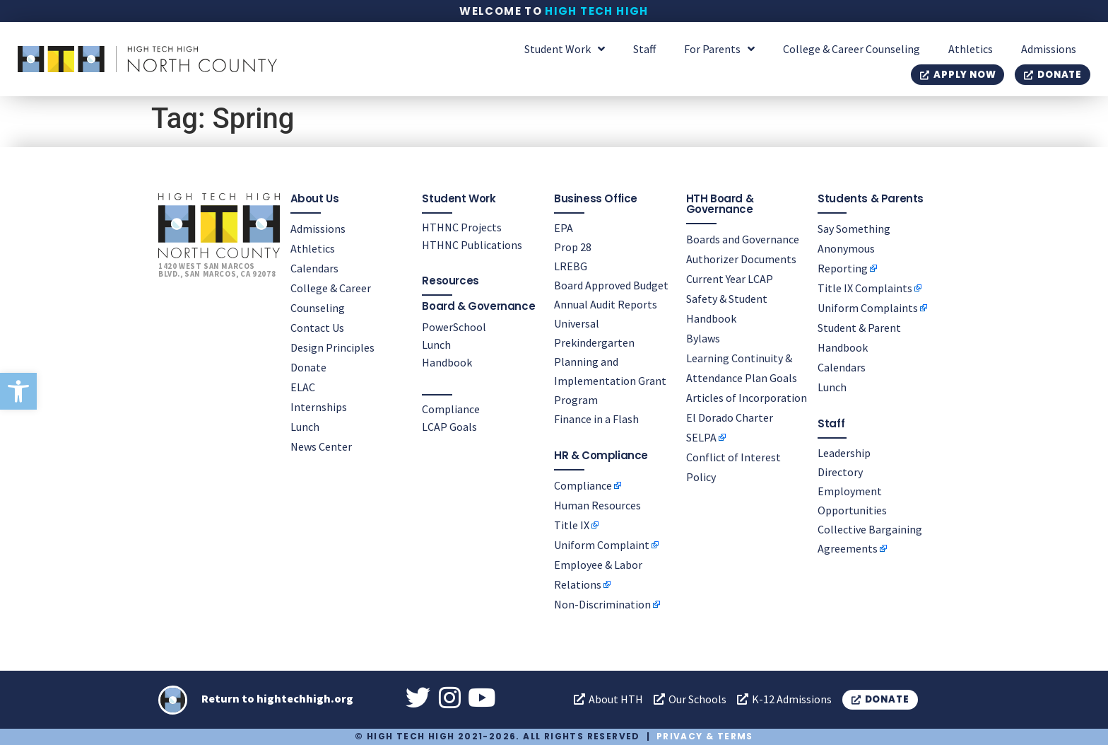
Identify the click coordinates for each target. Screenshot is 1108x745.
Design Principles (332, 347)
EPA (563, 228)
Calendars (314, 268)
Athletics (970, 49)
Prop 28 (572, 247)
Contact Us (317, 327)
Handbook (447, 362)
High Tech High (597, 11)
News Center (321, 446)
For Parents (719, 49)
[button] (18, 391)
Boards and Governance (742, 239)
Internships (318, 407)
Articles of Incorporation (746, 398)
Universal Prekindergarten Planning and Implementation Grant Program (610, 361)
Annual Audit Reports (605, 304)
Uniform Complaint (601, 545)
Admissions (1048, 49)
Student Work (564, 49)
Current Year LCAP (729, 279)
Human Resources (597, 505)
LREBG (570, 266)
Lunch (304, 427)
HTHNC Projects (462, 227)
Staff (644, 49)
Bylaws (703, 338)
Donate (308, 367)
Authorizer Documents (741, 259)
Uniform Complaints (868, 308)
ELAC (302, 387)
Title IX (571, 525)
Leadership (844, 453)
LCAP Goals (449, 427)
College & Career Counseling (851, 49)
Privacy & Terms (704, 736)
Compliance (451, 409)
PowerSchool (454, 327)
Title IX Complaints (865, 288)
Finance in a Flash (596, 419)
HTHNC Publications (472, 245)
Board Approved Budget (611, 285)
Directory (840, 472)
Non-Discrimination (602, 604)
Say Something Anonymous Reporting (854, 248)
